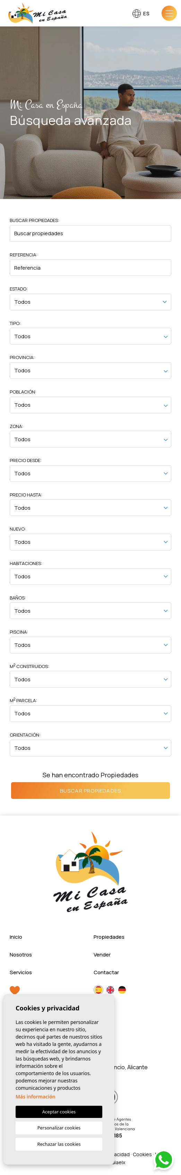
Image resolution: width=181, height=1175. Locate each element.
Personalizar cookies (59, 1128)
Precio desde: (26, 460)
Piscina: (19, 632)
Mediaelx (114, 1162)
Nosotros (21, 954)
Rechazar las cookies (58, 1144)
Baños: (18, 598)
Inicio (16, 936)
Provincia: (22, 357)
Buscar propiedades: (34, 220)
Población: (23, 392)
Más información (35, 1096)
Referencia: (23, 255)
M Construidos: (29, 666)
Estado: (19, 289)
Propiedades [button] (109, 936)
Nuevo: (18, 529)
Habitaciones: (26, 563)
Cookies (142, 1154)
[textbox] (90, 337)
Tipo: (15, 323)
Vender (102, 954)
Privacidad (118, 1154)
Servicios (21, 972)
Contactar (106, 972)
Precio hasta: (26, 495)
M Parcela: (23, 700)
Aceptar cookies (59, 1112)
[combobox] (90, 336)
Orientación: (25, 735)
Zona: (16, 426)
